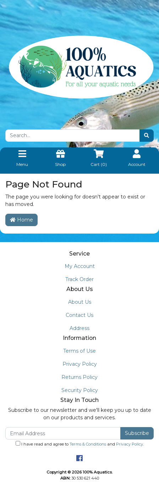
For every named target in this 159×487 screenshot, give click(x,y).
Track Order (79, 279)
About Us (79, 302)
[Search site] (146, 135)
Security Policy (79, 390)
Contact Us (79, 315)
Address (79, 328)
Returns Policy (79, 377)
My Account (80, 266)
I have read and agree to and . (80, 444)
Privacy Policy (79, 364)
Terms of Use (79, 351)
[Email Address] (63, 433)
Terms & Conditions (88, 444)
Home (21, 220)
